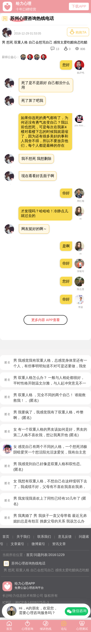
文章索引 (17, 544)
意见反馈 (65, 536)
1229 (61, 555)
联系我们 (44, 536)
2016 (52, 555)
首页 (5, 536)
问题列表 (41, 555)
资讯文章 (59, 544)
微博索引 (38, 544)
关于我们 (23, 536)
